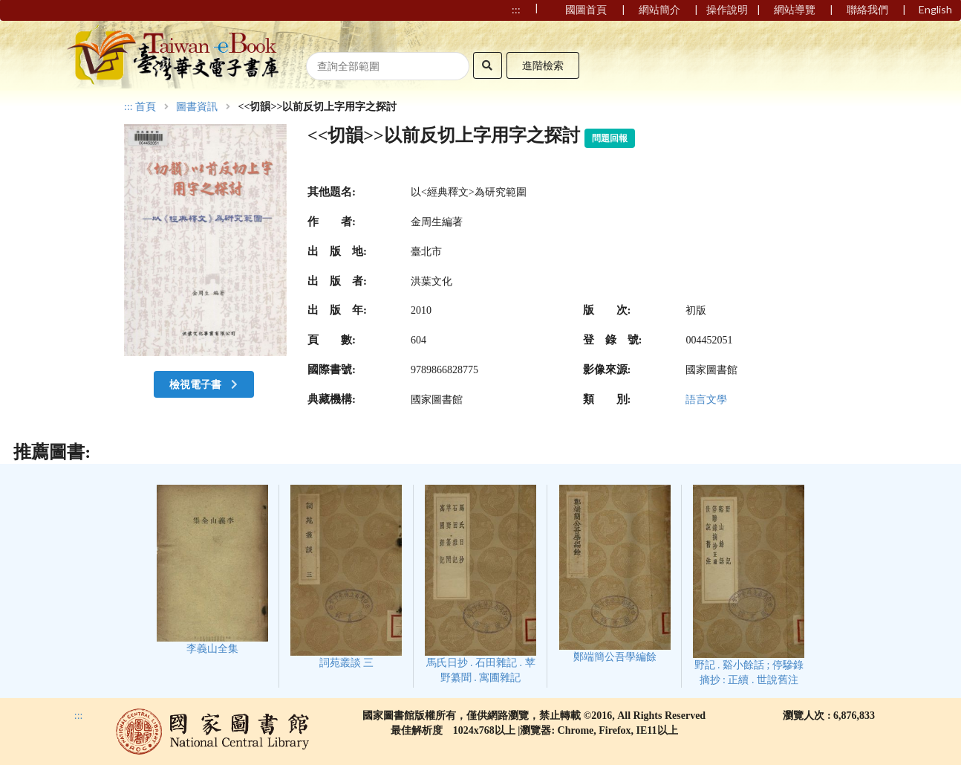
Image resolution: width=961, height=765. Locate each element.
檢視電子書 (205, 384)
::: (128, 106)
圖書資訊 (197, 107)
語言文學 (706, 399)
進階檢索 (543, 65)
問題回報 (610, 138)
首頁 (145, 107)
